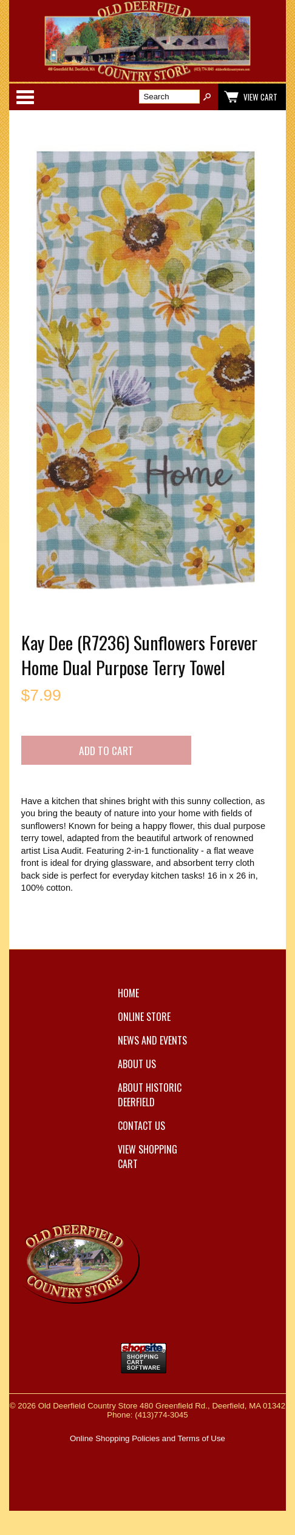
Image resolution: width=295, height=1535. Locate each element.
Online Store (144, 1016)
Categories (25, 97)
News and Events (152, 1040)
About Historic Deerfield (149, 1094)
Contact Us (141, 1125)
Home (128, 993)
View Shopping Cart (147, 1156)
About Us (137, 1064)
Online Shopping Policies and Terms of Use (147, 1438)
